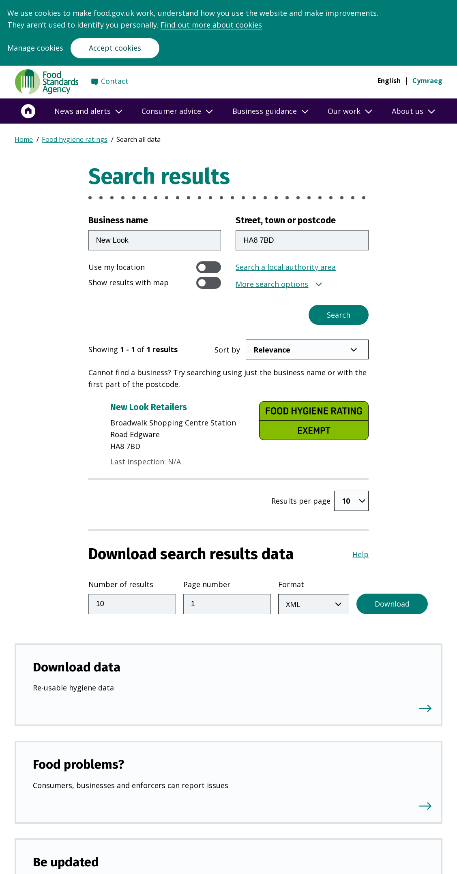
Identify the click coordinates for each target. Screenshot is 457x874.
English (389, 80)
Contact (115, 81)
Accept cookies (115, 48)
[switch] (208, 267)
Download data (76, 667)
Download (392, 604)
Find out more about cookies (211, 25)
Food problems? (78, 764)
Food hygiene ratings (74, 139)
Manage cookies (35, 48)
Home (24, 139)
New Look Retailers (148, 407)
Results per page (300, 501)
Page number (206, 584)
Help (360, 554)
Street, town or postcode (286, 220)
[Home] (28, 111)
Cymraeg (427, 80)
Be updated (66, 862)
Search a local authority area (286, 267)
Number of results (120, 584)
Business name (118, 220)
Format (291, 584)
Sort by (227, 350)
